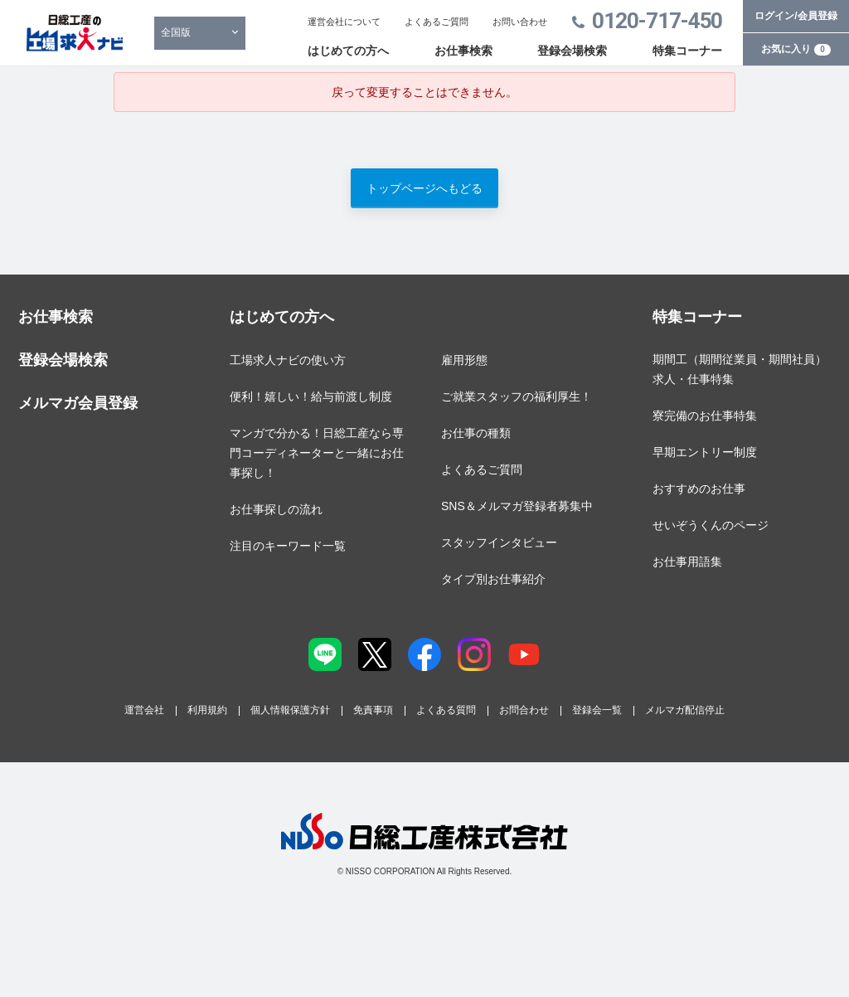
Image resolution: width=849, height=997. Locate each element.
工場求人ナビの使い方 (288, 360)
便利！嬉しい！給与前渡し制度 (311, 396)
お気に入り (796, 49)
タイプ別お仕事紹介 (493, 579)
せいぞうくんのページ (711, 525)
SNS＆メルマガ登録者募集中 (517, 506)
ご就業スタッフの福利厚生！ (516, 396)
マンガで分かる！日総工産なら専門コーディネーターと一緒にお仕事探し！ (317, 452)
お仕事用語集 (687, 561)
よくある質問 (446, 710)
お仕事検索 (463, 50)
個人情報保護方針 (290, 710)
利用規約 (207, 710)
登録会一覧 (597, 710)
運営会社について (344, 22)
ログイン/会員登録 (795, 16)
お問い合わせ (519, 22)
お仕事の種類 (476, 433)
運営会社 (144, 710)
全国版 (176, 32)
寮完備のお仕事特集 (705, 415)
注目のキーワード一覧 (288, 545)
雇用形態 (464, 360)
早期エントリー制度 (705, 452)
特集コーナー (687, 50)
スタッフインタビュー (499, 542)
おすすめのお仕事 (699, 488)
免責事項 (373, 710)
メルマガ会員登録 (78, 403)
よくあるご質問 (436, 22)
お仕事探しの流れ (276, 509)
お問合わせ (524, 710)
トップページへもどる (424, 188)
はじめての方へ (348, 50)
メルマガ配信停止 (685, 710)
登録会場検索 (572, 50)
